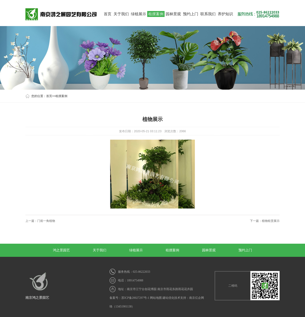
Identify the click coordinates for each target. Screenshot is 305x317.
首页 (107, 14)
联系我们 (208, 14)
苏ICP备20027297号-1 (135, 297)
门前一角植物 (46, 220)
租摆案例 (156, 14)
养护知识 (225, 14)
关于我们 (121, 14)
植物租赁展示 (271, 220)
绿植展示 (138, 14)
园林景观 (173, 14)
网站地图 (156, 297)
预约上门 (190, 14)
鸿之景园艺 (61, 250)
